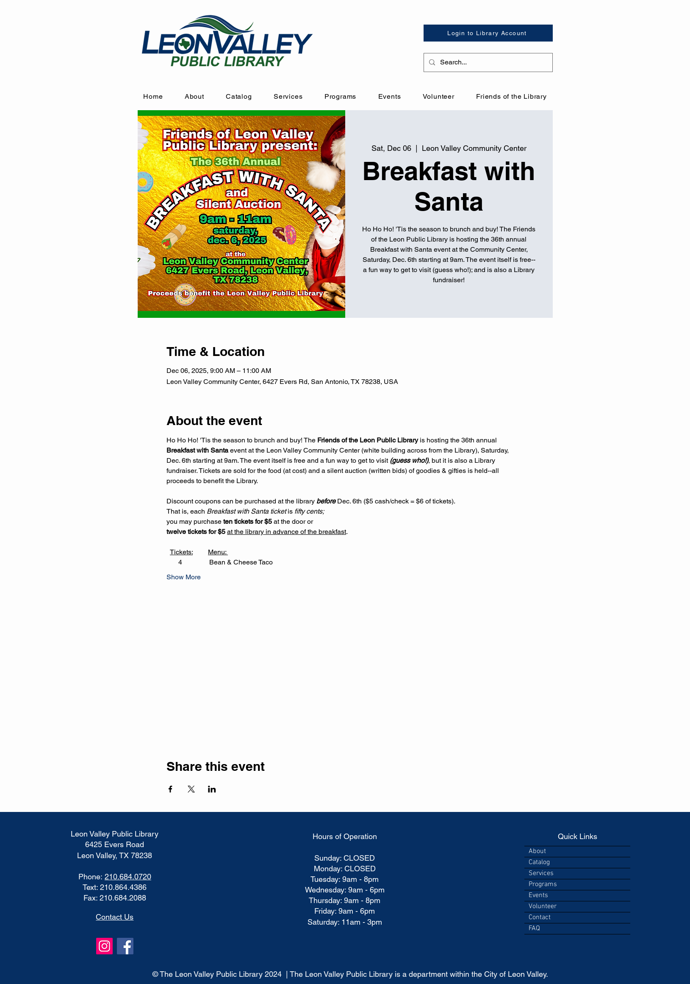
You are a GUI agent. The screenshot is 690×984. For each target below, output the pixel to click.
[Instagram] (104, 946)
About (537, 851)
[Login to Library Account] (488, 33)
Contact (540, 917)
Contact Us (114, 916)
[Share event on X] (191, 789)
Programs (543, 884)
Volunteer (543, 906)
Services (541, 873)
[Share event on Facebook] (170, 789)
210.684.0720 (128, 876)
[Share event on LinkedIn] (212, 789)
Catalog (539, 862)
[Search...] (487, 62)
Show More (183, 577)
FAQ (534, 928)
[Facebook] (125, 946)
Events (538, 895)
